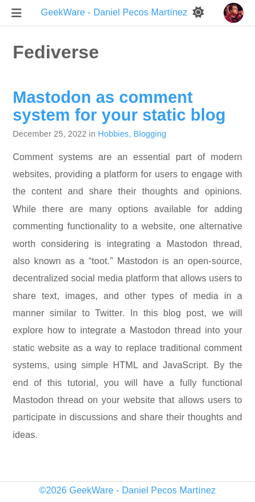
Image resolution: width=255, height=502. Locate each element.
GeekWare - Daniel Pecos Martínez (115, 12)
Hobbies (113, 133)
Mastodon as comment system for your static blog (119, 105)
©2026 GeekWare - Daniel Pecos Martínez (127, 490)
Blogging (150, 133)
